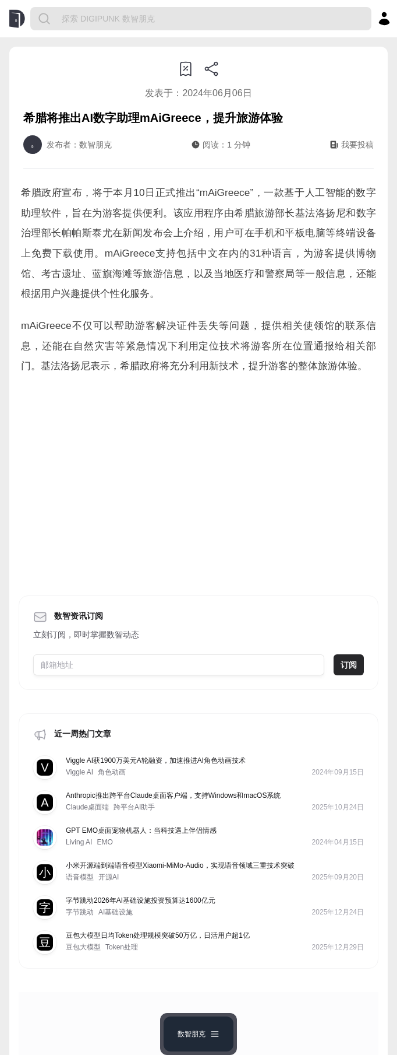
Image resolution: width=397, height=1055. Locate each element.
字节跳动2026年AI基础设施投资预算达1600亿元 (140, 900)
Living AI (79, 842)
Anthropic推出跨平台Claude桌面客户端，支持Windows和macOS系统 (173, 795)
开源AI (108, 877)
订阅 (349, 665)
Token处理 (121, 947)
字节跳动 (80, 912)
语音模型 (80, 877)
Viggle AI (79, 772)
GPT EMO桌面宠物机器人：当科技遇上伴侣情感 (141, 830)
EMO (104, 842)
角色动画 (112, 772)
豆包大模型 (83, 947)
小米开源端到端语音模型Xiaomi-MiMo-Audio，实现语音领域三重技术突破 (180, 865)
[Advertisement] (198, 481)
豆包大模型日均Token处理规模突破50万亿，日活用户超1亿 (158, 935)
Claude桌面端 (87, 807)
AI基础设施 (115, 912)
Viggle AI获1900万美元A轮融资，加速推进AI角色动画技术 (156, 760)
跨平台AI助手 (134, 807)
